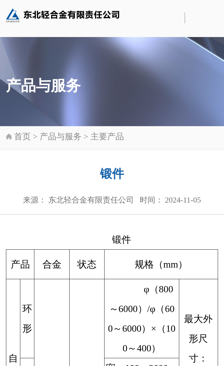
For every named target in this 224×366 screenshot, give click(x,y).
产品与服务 (61, 136)
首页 (22, 136)
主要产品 (107, 136)
